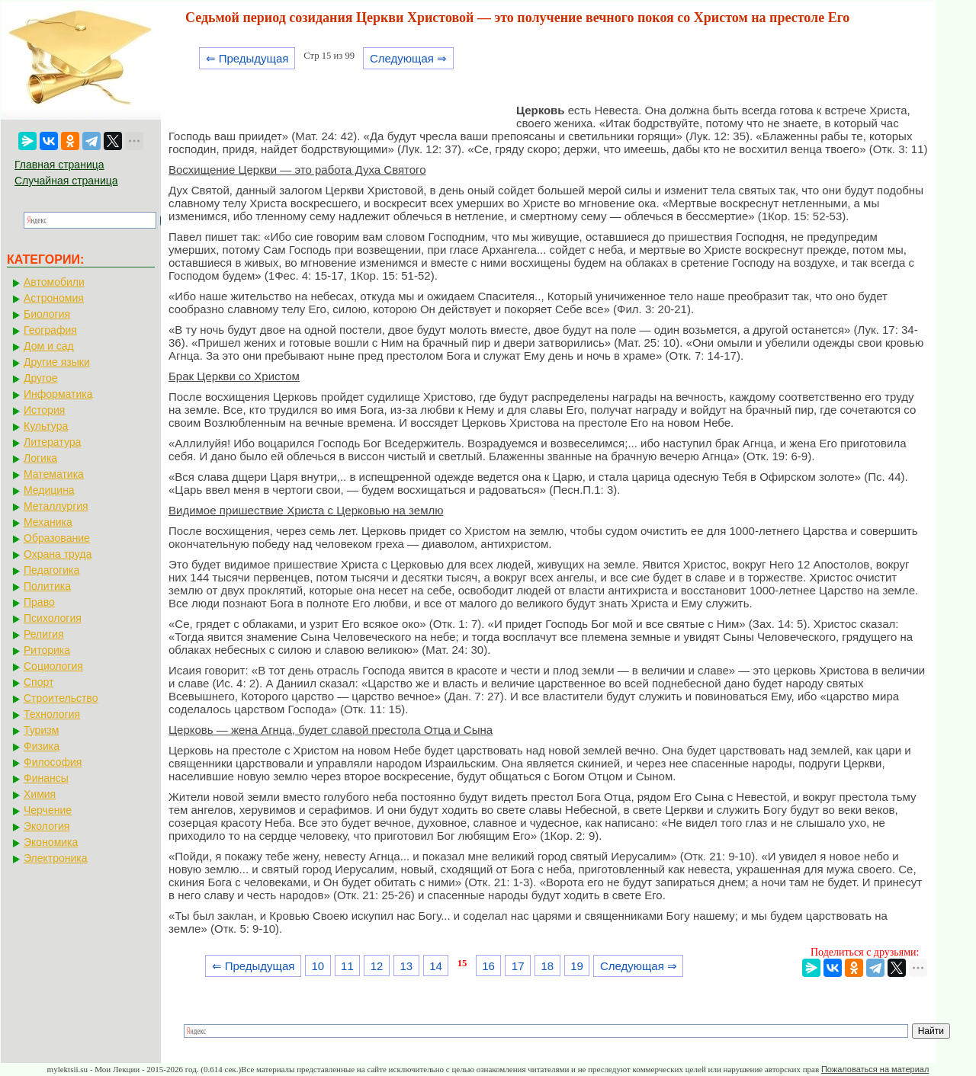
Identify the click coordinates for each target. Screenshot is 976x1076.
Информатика (58, 394)
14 (435, 965)
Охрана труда (58, 554)
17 (518, 965)
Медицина (49, 490)
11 (347, 965)
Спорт (38, 682)
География (50, 330)
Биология (47, 314)
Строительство (61, 698)
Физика (41, 746)
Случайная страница (66, 181)
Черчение (48, 810)
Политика (47, 586)
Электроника (56, 858)
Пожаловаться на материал (875, 1069)
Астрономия (54, 298)
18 (547, 965)
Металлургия (56, 506)
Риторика (47, 650)
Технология (52, 714)
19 (576, 965)
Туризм (41, 730)
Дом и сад (49, 346)
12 (377, 965)
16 (488, 965)
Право (39, 602)
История (44, 410)
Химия (40, 794)
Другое (40, 378)
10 (317, 965)
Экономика (51, 842)
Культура (46, 426)
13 (406, 965)
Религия (44, 634)
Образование (57, 538)
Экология (46, 826)
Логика (40, 458)
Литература (52, 442)
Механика (48, 522)
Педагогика (51, 570)
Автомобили (54, 282)
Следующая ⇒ (408, 58)
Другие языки (57, 362)
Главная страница (59, 165)
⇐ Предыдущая (247, 58)
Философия (53, 762)
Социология (53, 666)
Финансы (46, 778)
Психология (53, 618)
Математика (54, 474)
